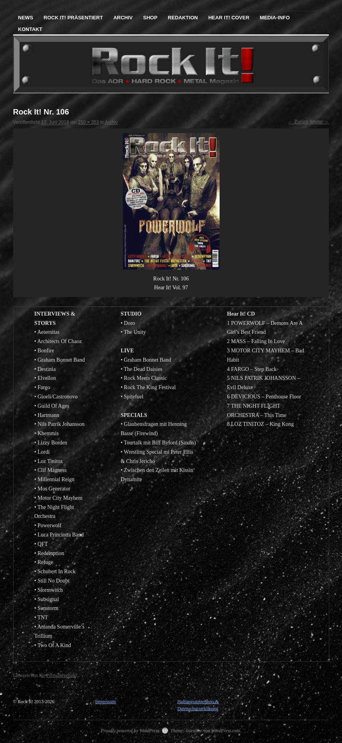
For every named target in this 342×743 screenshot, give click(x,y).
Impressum (105, 701)
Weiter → (319, 122)
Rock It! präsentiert (73, 17)
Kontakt (30, 29)
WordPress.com (225, 730)
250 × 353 (88, 122)
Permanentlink (61, 675)
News (25, 17)
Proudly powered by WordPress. (130, 730)
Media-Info (275, 17)
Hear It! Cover (228, 17)
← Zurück (298, 122)
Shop (150, 17)
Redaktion (183, 17)
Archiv (123, 17)
